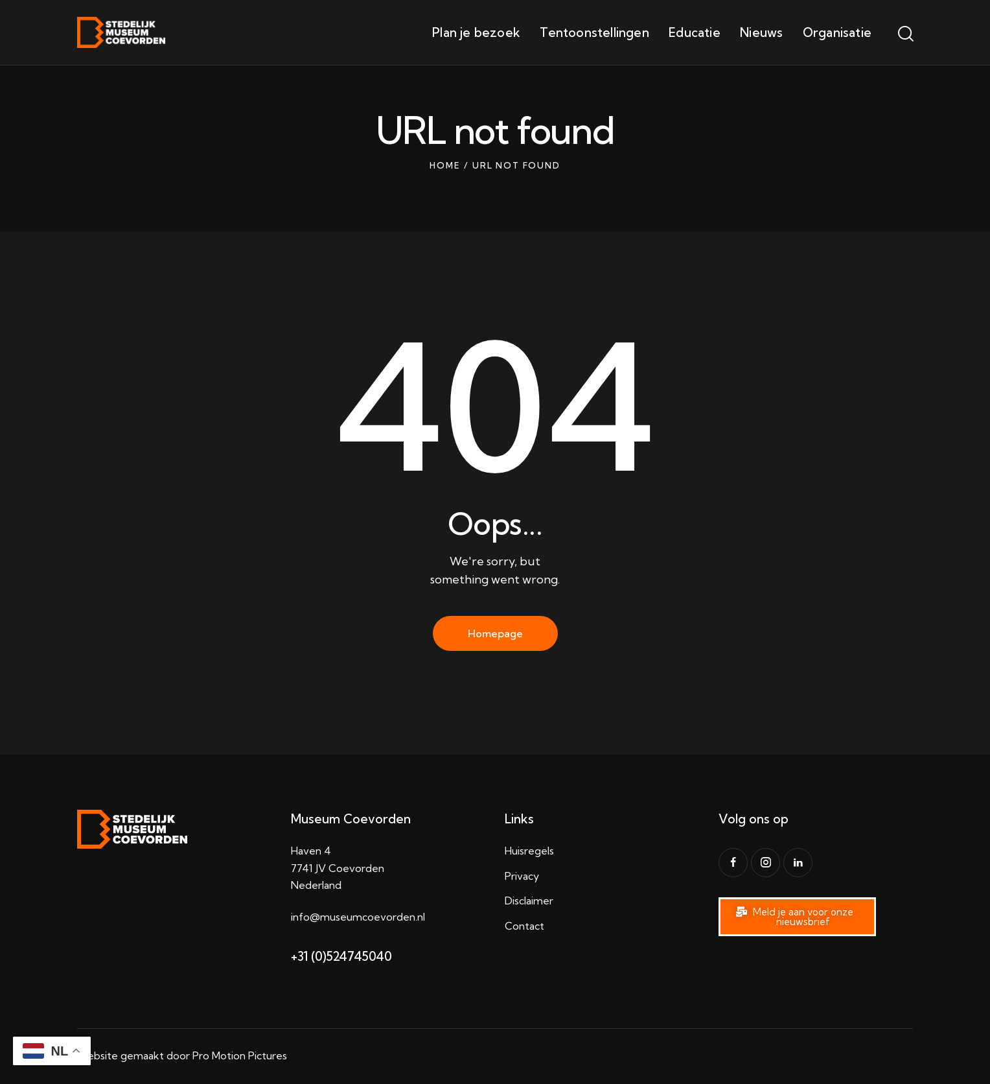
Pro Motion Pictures (239, 1055)
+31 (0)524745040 (341, 956)
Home (445, 165)
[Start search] (905, 34)
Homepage (495, 633)
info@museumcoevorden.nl (358, 916)
